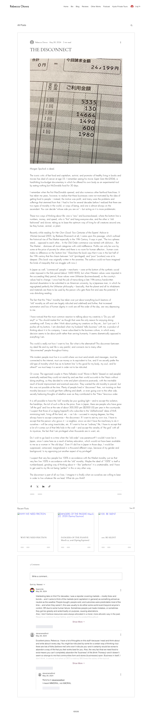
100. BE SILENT (108, 537)
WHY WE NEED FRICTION (34, 537)
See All (132, 508)
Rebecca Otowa (19, 6)
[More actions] (120, 42)
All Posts (21, 25)
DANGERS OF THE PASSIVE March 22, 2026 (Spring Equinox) (75, 539)
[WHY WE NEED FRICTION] (36, 523)
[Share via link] (49, 486)
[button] (131, 25)
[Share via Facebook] (31, 486)
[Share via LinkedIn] (43, 486)
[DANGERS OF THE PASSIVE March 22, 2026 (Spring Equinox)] (76, 523)
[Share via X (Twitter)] (37, 486)
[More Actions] (120, 590)
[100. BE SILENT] (117, 523)
